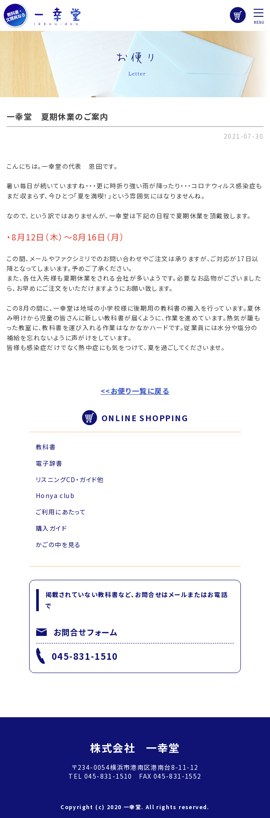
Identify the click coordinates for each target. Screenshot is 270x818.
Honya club (55, 495)
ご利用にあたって (61, 511)
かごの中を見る (58, 544)
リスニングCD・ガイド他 (70, 479)
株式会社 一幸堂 (135, 747)
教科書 (46, 446)
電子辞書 (49, 463)
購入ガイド (51, 528)
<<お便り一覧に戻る (135, 390)
